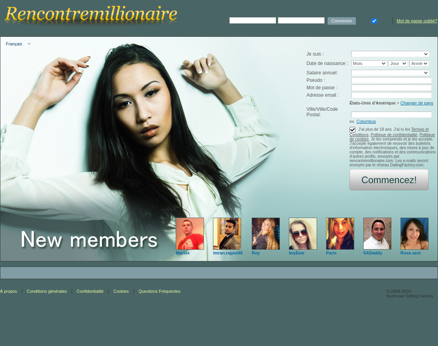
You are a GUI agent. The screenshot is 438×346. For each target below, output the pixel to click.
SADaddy (372, 252)
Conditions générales (47, 291)
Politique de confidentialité (394, 135)
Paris (331, 252)
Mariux (182, 252)
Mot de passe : (321, 87)
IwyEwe (297, 252)
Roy (256, 252)
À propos (8, 291)
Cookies (121, 291)
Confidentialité (90, 291)
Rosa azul (410, 252)
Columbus (366, 121)
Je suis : (315, 54)
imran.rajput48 (228, 252)
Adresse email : (322, 95)
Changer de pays (416, 103)
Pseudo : (315, 80)
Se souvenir (374, 20)
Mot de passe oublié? (417, 20)
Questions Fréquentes (159, 291)
